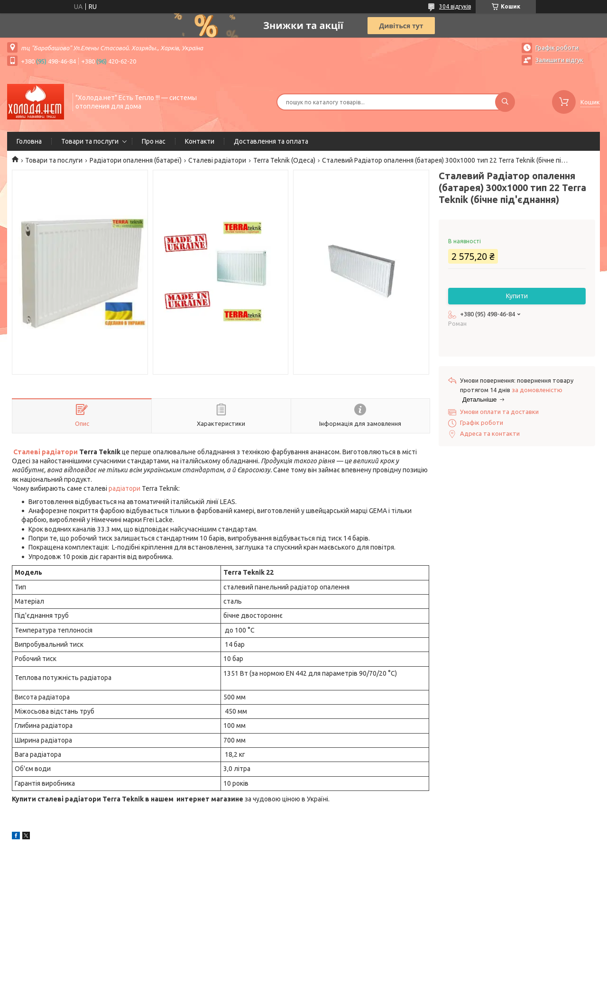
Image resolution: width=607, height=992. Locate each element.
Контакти (199, 141)
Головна (29, 141)
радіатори (124, 488)
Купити (517, 296)
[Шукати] (505, 102)
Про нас (154, 141)
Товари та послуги (90, 141)
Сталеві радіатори (217, 160)
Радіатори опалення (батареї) (136, 160)
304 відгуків (455, 6)
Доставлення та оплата (271, 141)
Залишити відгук (559, 59)
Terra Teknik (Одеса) (284, 160)
